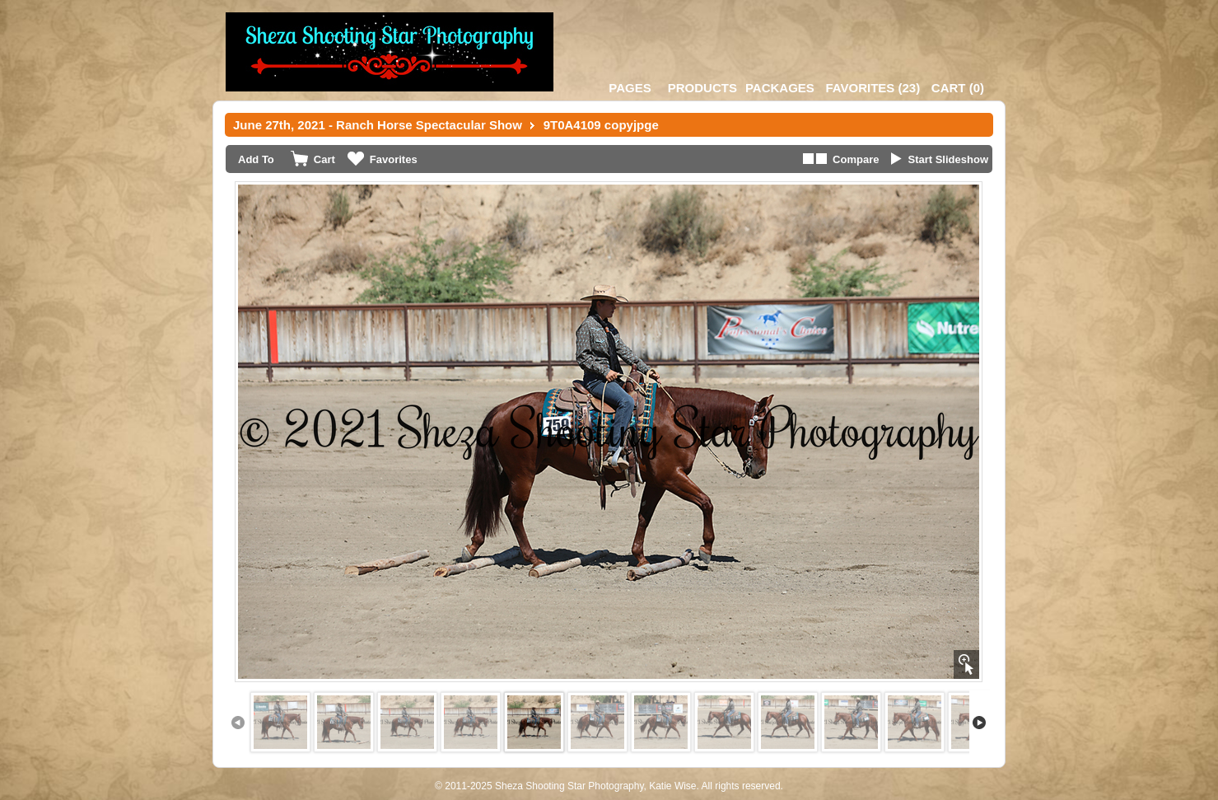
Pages (630, 88)
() (872, 88)
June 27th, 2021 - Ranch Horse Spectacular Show (377, 125)
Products (702, 88)
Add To (256, 159)
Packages (779, 88)
